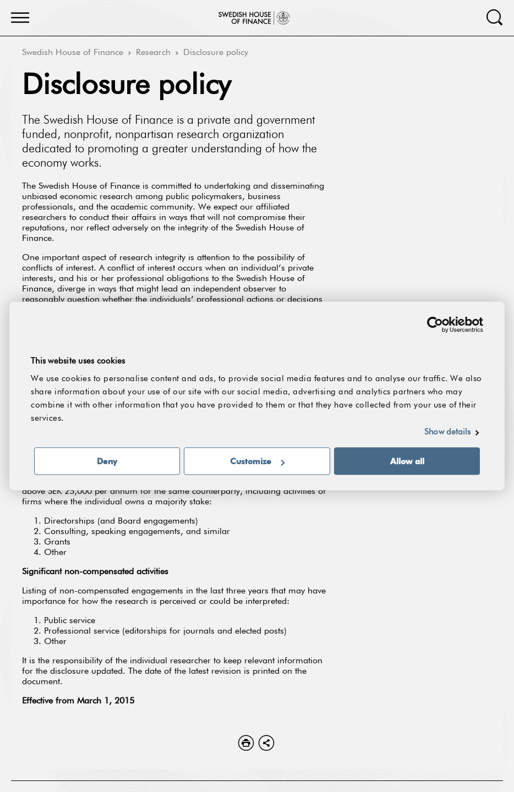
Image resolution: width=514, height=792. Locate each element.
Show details (447, 432)
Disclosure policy (215, 52)
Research (153, 52)
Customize (257, 461)
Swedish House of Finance (72, 52)
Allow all (407, 461)
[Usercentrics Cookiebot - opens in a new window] (435, 324)
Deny (107, 461)
